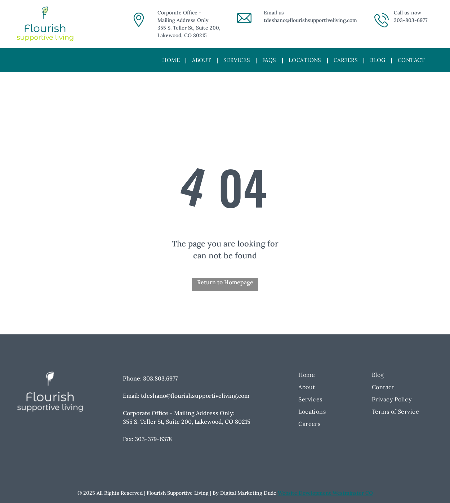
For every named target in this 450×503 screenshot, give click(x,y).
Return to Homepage (225, 282)
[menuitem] (172, 60)
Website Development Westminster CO (325, 493)
